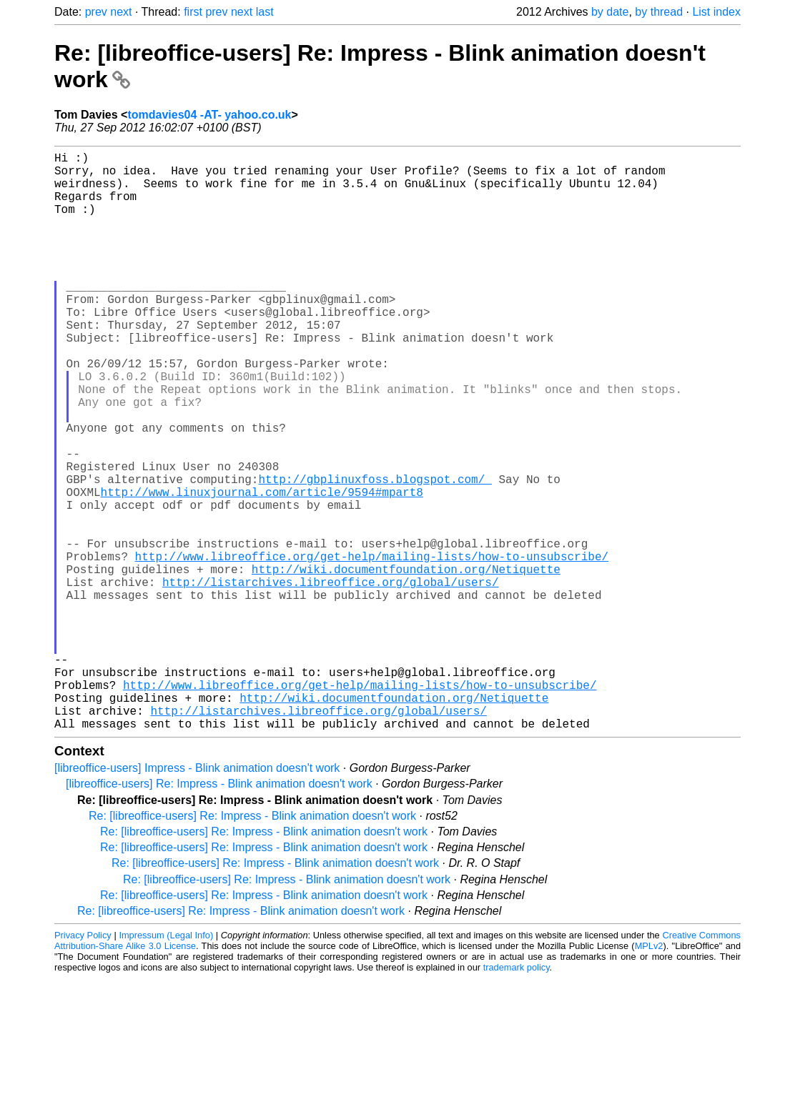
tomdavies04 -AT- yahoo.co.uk (209, 115)
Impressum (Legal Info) (166, 1063)
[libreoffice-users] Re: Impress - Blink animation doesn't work (219, 912)
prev (96, 12)
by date (609, 12)
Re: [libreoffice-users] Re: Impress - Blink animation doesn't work (252, 944)
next (121, 12)
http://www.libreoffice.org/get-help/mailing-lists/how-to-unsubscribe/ (371, 647)
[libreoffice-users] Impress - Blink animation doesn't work (197, 896)
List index (716, 12)
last (265, 12)
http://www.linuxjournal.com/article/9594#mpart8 (262, 569)
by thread (659, 12)
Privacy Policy (83, 1063)
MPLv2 (649, 1074)
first (193, 12)
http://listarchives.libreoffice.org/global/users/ (330, 679)
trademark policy (516, 1096)
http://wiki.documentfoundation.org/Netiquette (406, 663)
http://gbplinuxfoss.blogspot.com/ (374, 553)
